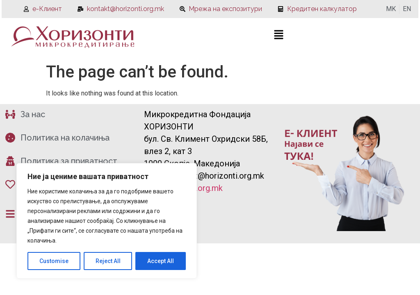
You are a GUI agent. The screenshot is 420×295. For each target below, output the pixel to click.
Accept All (160, 261)
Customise (53, 261)
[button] (278, 35)
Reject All (108, 261)
